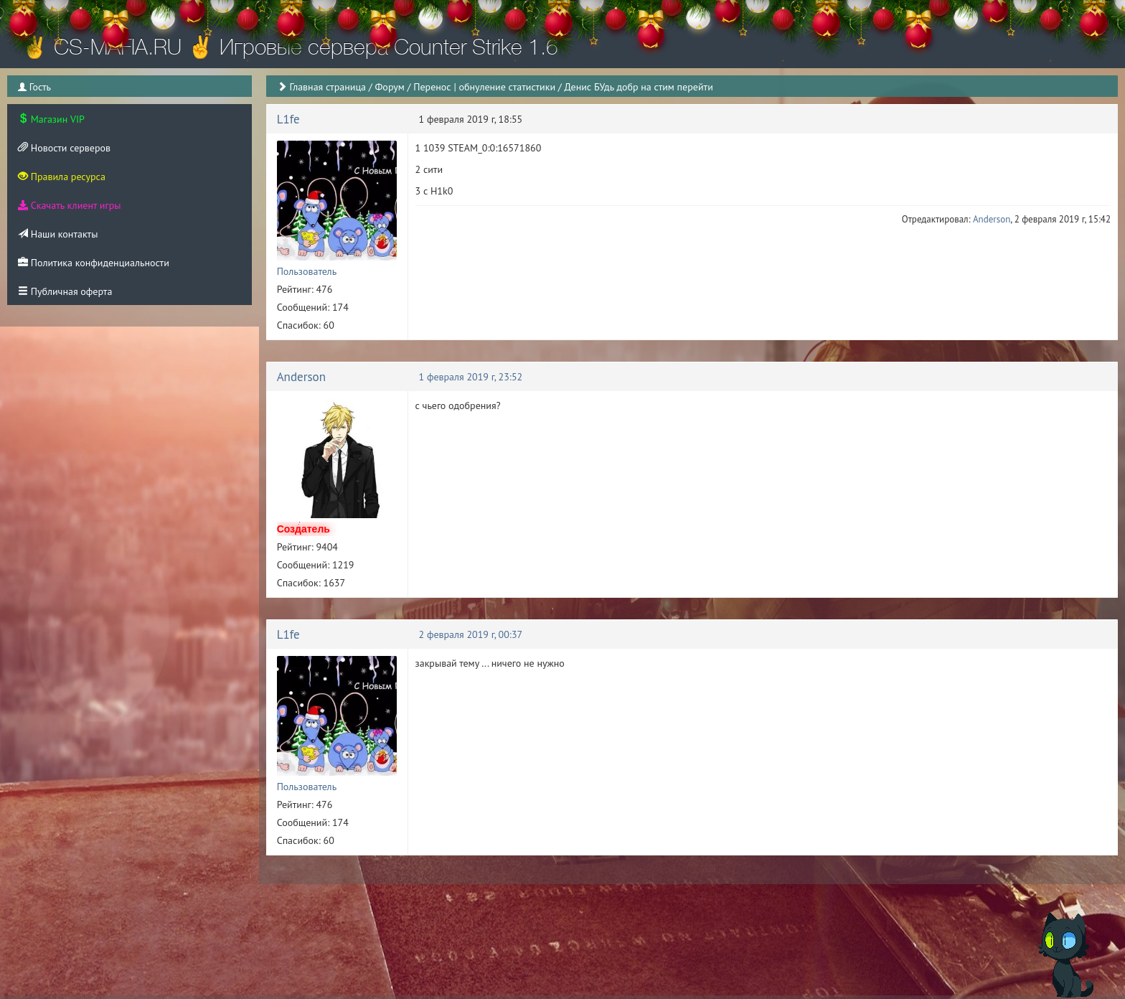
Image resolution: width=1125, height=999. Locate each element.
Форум (389, 86)
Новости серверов (64, 147)
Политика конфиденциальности (93, 262)
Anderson (991, 219)
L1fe (288, 119)
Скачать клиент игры (69, 205)
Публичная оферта (65, 291)
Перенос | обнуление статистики (484, 86)
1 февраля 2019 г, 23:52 (471, 376)
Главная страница (327, 86)
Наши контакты (58, 234)
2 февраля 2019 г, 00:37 (471, 634)
